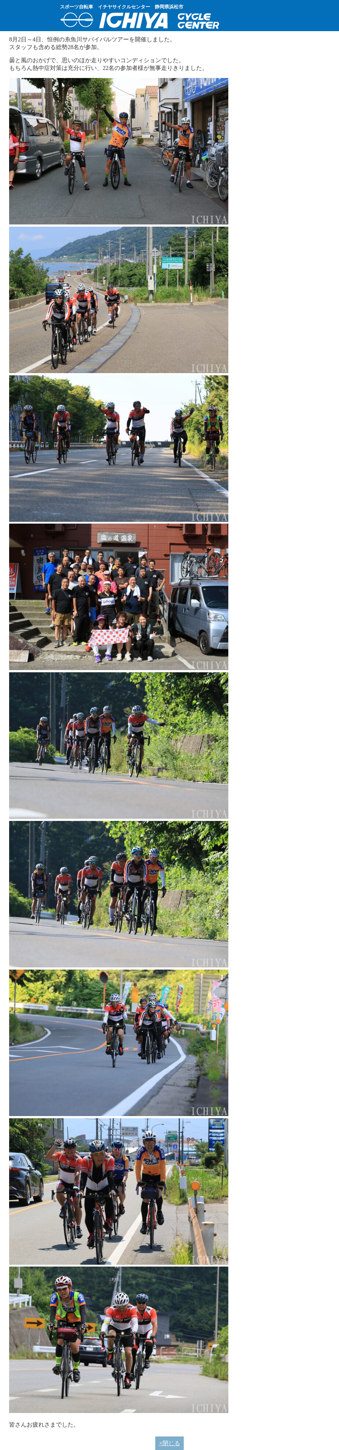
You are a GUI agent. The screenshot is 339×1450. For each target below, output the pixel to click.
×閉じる (169, 1443)
